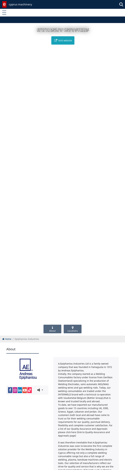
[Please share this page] (40, 390)
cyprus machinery (20, 4)
